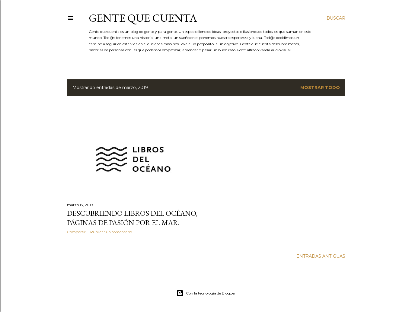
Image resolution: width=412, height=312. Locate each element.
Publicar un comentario (111, 232)
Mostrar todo (320, 87)
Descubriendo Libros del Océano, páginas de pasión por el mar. (132, 218)
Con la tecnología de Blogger (206, 293)
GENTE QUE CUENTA (143, 18)
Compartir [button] (76, 232)
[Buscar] (336, 18)
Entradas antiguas (320, 256)
